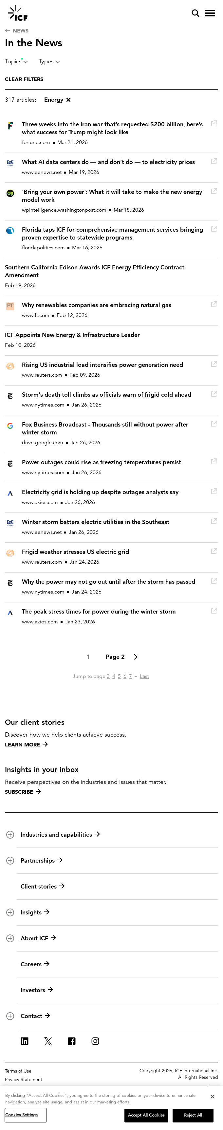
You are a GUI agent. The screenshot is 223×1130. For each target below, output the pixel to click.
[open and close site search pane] (195, 13)
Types (49, 61)
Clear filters (24, 79)
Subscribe (23, 792)
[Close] (212, 1097)
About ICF (38, 938)
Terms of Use (18, 1071)
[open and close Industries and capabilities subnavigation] (10, 835)
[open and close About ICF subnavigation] (10, 938)
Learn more (26, 744)
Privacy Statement (23, 1079)
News (16, 30)
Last (144, 676)
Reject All (193, 1115)
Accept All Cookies (146, 1115)
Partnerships (42, 861)
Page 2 (115, 656)
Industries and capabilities (60, 835)
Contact (35, 1016)
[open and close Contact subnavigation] (10, 1016)
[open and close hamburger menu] (210, 13)
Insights (35, 912)
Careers (35, 964)
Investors (37, 990)
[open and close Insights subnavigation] (10, 912)
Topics (16, 61)
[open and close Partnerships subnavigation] (10, 861)
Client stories (43, 886)
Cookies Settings (21, 1115)
